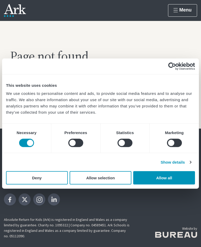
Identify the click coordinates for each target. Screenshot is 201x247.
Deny (37, 178)
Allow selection (100, 178)
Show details (173, 162)
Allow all (164, 178)
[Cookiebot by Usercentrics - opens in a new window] (172, 66)
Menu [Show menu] (183, 10)
